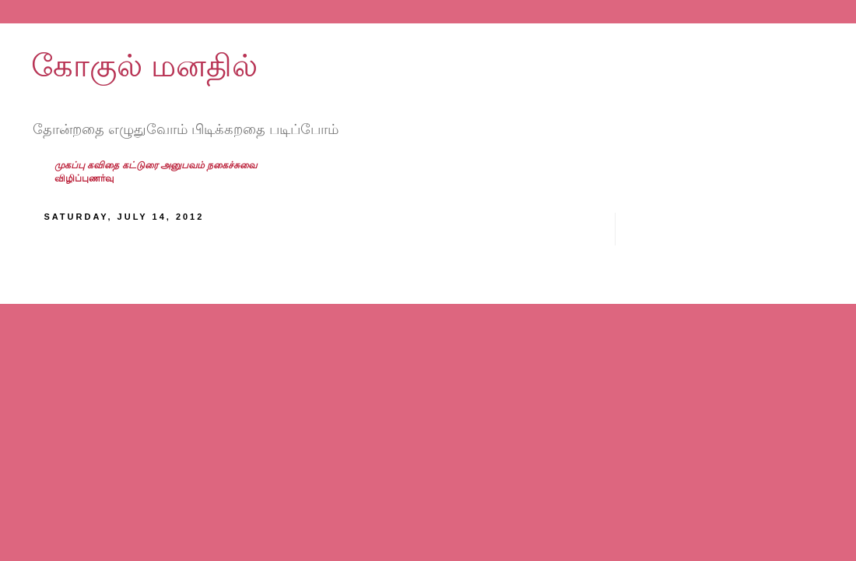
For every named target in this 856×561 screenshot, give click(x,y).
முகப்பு (70, 165)
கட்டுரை (141, 165)
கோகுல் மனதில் (144, 65)
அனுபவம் (183, 165)
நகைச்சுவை (232, 165)
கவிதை (104, 165)
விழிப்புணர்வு (84, 178)
